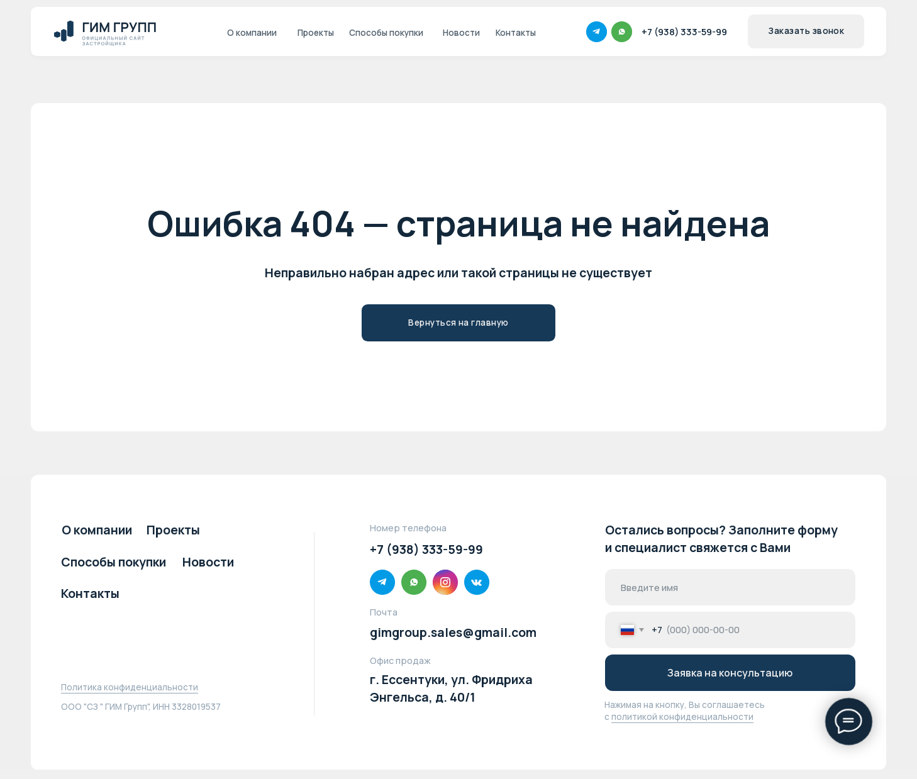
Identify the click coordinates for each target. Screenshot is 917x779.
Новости (208, 561)
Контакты (90, 593)
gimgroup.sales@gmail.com (453, 632)
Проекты (173, 529)
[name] (730, 587)
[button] (806, 31)
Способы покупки (113, 561)
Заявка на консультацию (729, 673)
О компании (97, 529)
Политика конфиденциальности (129, 687)
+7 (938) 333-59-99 (426, 549)
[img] (109, 32)
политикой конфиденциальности (682, 716)
